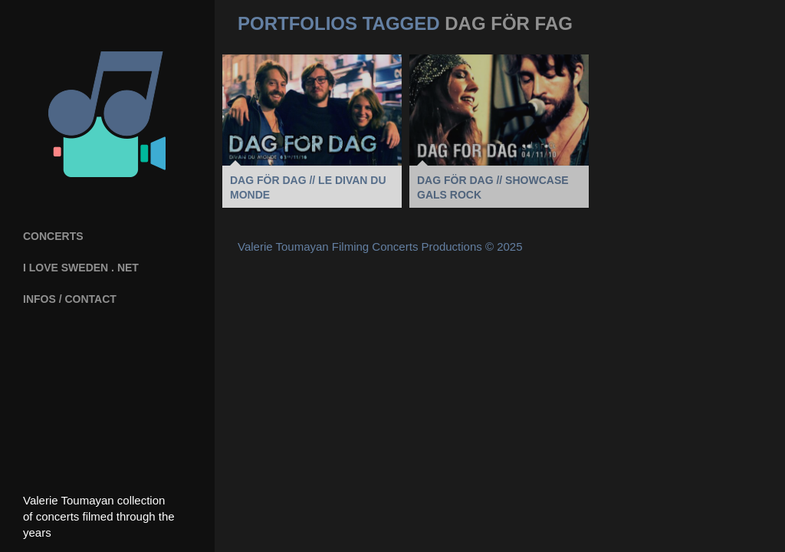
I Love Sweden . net (81, 267)
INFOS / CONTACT (70, 299)
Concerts (53, 236)
